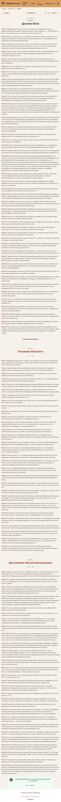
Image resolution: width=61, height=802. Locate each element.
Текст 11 (4, 417)
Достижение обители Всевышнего (30, 561)
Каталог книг (25, 3)
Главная (17, 3)
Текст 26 (4, 189)
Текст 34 (4, 238)
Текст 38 (4, 264)
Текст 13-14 (5, 117)
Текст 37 (4, 256)
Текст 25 (4, 181)
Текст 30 (4, 216)
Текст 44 (4, 306)
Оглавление (30, 13)
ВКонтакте (24, 793)
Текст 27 (4, 194)
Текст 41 (4, 284)
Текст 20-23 (5, 156)
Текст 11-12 (5, 104)
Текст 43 (4, 299)
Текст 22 (4, 490)
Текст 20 (4, 475)
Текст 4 (4, 51)
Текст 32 (4, 227)
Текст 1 (4, 29)
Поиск (33, 3)
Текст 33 (4, 233)
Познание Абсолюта (30, 350)
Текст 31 (4, 222)
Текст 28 (4, 201)
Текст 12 (4, 422)
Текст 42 (4, 291)
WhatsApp (37, 793)
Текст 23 (4, 496)
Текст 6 (4, 66)
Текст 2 (4, 36)
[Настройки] (57, 3)
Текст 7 (4, 72)
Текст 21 (4, 483)
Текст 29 (4, 209)
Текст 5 (4, 59)
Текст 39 (4, 271)
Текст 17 (4, 140)
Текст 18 (4, 145)
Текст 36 (4, 251)
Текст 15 (4, 127)
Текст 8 (4, 79)
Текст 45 (4, 314)
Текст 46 (4, 321)
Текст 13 (4, 429)
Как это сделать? (30, 785)
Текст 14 (4, 435)
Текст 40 (4, 277)
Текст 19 (4, 150)
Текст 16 (4, 134)
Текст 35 (4, 243)
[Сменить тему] (54, 3)
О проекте (40, 3)
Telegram (30, 793)
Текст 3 (4, 44)
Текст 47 (4, 327)
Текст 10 (4, 96)
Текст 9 (4, 89)
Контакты (48, 3)
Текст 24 (4, 174)
